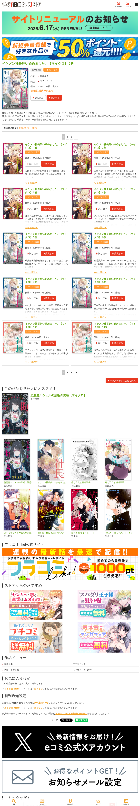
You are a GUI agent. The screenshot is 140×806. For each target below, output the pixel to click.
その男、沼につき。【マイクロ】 (120, 533)
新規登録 (118, 5)
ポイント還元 (52, 70)
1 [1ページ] (63, 137)
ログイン (127, 5)
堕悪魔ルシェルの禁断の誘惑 (17, 482)
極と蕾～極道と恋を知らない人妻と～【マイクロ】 (53, 533)
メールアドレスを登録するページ (71, 713)
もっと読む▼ (31, 183)
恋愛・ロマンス (11, 670)
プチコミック (46, 81)
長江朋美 (44, 76)
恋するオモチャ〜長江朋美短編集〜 (19, 533)
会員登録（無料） (12, 689)
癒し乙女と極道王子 (80, 482)
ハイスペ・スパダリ (82, 670)
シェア (54, 720)
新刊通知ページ (41, 703)
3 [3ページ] (71, 137)
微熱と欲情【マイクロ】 (83, 533)
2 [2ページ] (67, 137)
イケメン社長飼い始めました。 (52, 482)
